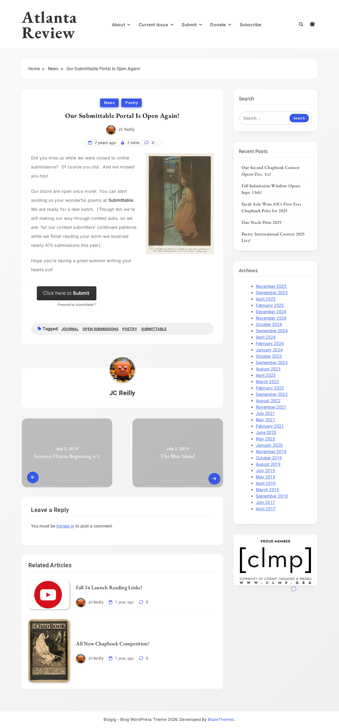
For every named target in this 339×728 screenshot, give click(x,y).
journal (70, 329)
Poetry (131, 102)
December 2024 (271, 311)
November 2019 (271, 451)
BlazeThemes (221, 719)
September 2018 (272, 496)
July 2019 (265, 470)
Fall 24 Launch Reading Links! (109, 587)
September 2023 (272, 362)
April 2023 (266, 375)
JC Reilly (126, 129)
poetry (129, 329)
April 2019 (266, 483)
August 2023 (268, 369)
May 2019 (265, 477)
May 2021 (265, 419)
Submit (189, 24)
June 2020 (266, 432)
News (109, 102)
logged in (65, 526)
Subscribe (250, 24)
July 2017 (265, 502)
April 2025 (266, 299)
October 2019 (269, 458)
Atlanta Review (49, 24)
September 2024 (272, 330)
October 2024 (269, 324)
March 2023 (267, 381)
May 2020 (265, 438)
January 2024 (269, 349)
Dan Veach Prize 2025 (262, 222)
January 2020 (269, 445)
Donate (218, 24)
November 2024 (271, 318)
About (118, 24)
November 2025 (271, 286)
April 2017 (266, 508)
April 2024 (266, 337)
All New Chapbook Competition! (112, 643)
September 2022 (272, 394)
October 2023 (269, 356)
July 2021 (265, 413)
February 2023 (270, 388)
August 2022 (268, 400)
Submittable (154, 329)
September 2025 (272, 292)
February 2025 (270, 305)
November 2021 (271, 407)
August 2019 (268, 464)
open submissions (100, 329)
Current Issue (153, 24)
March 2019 (267, 489)
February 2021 (270, 426)
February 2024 (270, 343)
